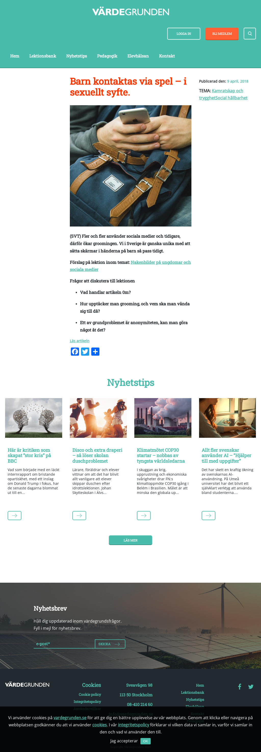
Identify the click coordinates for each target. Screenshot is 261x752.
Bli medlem (222, 34)
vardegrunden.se (70, 717)
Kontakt (167, 55)
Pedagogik (107, 55)
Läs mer (130, 540)
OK (145, 741)
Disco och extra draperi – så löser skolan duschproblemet (97, 455)
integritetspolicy (133, 725)
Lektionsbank (42, 55)
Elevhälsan (138, 55)
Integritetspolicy (87, 701)
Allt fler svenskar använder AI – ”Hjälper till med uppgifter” (226, 455)
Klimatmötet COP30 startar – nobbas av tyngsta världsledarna (161, 455)
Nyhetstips (76, 55)
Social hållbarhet (231, 98)
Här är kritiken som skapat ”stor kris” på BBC (29, 455)
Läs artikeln (79, 340)
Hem (14, 55)
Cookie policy (90, 694)
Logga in (184, 34)
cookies (99, 725)
